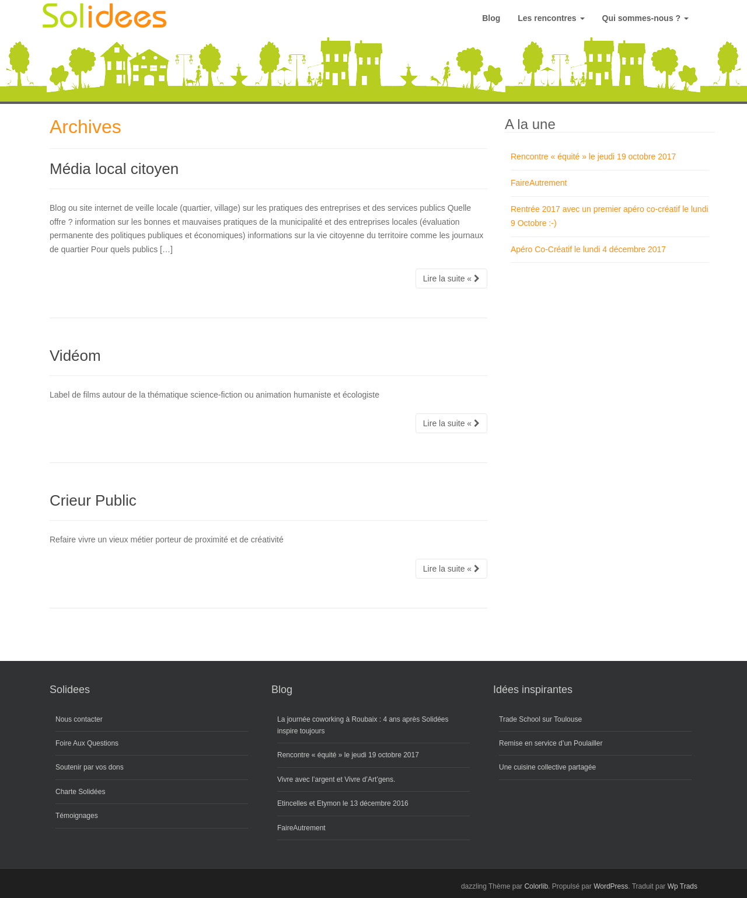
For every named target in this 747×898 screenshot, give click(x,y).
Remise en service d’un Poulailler (550, 743)
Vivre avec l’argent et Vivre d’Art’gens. (336, 779)
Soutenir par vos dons (89, 767)
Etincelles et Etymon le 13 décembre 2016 (343, 803)
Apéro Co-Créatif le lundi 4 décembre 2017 (588, 249)
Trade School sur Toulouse (540, 719)
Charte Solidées (80, 792)
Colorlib (536, 886)
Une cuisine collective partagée (547, 767)
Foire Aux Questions (86, 743)
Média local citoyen (114, 168)
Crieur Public (93, 500)
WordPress (611, 886)
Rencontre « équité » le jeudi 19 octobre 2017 (593, 156)
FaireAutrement (539, 182)
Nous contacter (79, 719)
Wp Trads (682, 886)
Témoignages (76, 816)
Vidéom (75, 355)
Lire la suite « (451, 278)
